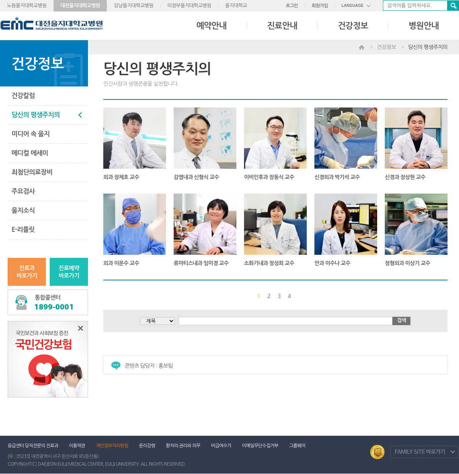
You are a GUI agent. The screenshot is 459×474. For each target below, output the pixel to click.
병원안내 (424, 25)
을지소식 (23, 210)
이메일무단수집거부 (260, 445)
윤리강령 (147, 445)
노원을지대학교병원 (27, 5)
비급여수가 (221, 445)
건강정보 (353, 25)
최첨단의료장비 (31, 172)
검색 (453, 5)
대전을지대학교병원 (80, 5)
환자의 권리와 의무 (183, 445)
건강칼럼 (23, 96)
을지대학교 (236, 5)
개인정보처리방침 (112, 445)
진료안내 (282, 25)
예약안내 (211, 25)
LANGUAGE (352, 5)
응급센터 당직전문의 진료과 (33, 445)
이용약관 (77, 445)
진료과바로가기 (26, 272)
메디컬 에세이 (29, 153)
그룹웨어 (297, 445)
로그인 (292, 5)
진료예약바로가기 (69, 272)
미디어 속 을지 (30, 134)
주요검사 (23, 191)
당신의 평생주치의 (35, 115)
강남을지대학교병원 (133, 5)
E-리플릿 (22, 229)
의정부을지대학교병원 (189, 5)
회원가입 (320, 5)
